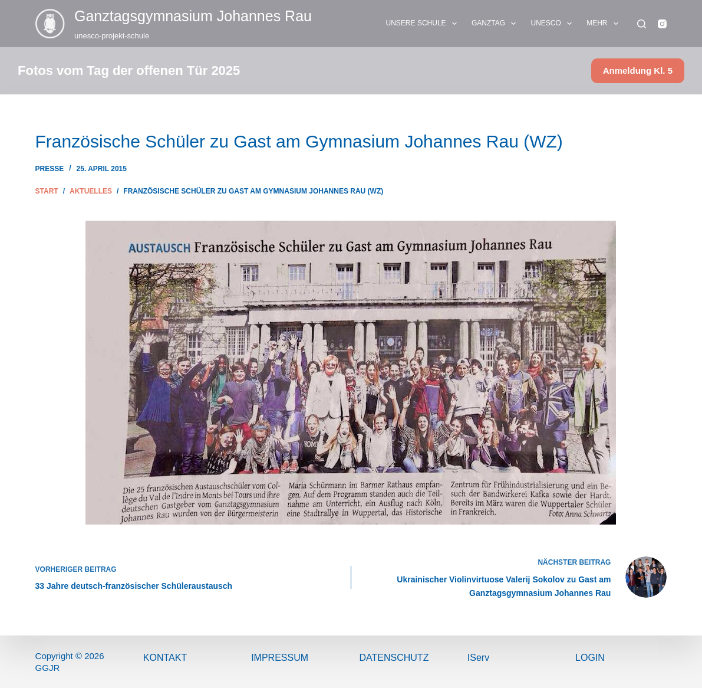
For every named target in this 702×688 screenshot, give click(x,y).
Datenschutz (394, 658)
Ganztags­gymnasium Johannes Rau (193, 16)
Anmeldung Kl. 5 (638, 70)
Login (590, 658)
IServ (478, 658)
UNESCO (553, 24)
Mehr (604, 24)
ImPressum (279, 658)
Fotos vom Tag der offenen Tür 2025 (129, 70)
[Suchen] (641, 23)
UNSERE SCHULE (424, 24)
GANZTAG (496, 24)
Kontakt (165, 658)
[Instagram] (662, 23)
